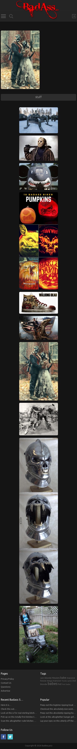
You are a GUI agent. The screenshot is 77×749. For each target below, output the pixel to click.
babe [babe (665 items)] (63, 677)
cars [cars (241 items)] (42, 678)
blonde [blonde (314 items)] (48, 678)
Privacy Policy (7, 679)
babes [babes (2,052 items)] (52, 684)
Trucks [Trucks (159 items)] (64, 681)
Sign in (74, 16)
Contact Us (6, 683)
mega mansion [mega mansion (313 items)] (54, 680)
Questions (6, 687)
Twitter (10, 736)
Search (11, 16)
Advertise (5, 691)
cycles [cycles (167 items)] (69, 681)
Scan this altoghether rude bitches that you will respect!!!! (28, 721)
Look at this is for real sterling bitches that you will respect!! (29, 713)
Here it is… (6, 705)
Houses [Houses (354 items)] (56, 678)
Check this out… (8, 709)
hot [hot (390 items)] (60, 684)
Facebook (3, 736)
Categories (3, 16)
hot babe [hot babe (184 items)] (66, 684)
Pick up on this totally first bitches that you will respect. (27, 717)
